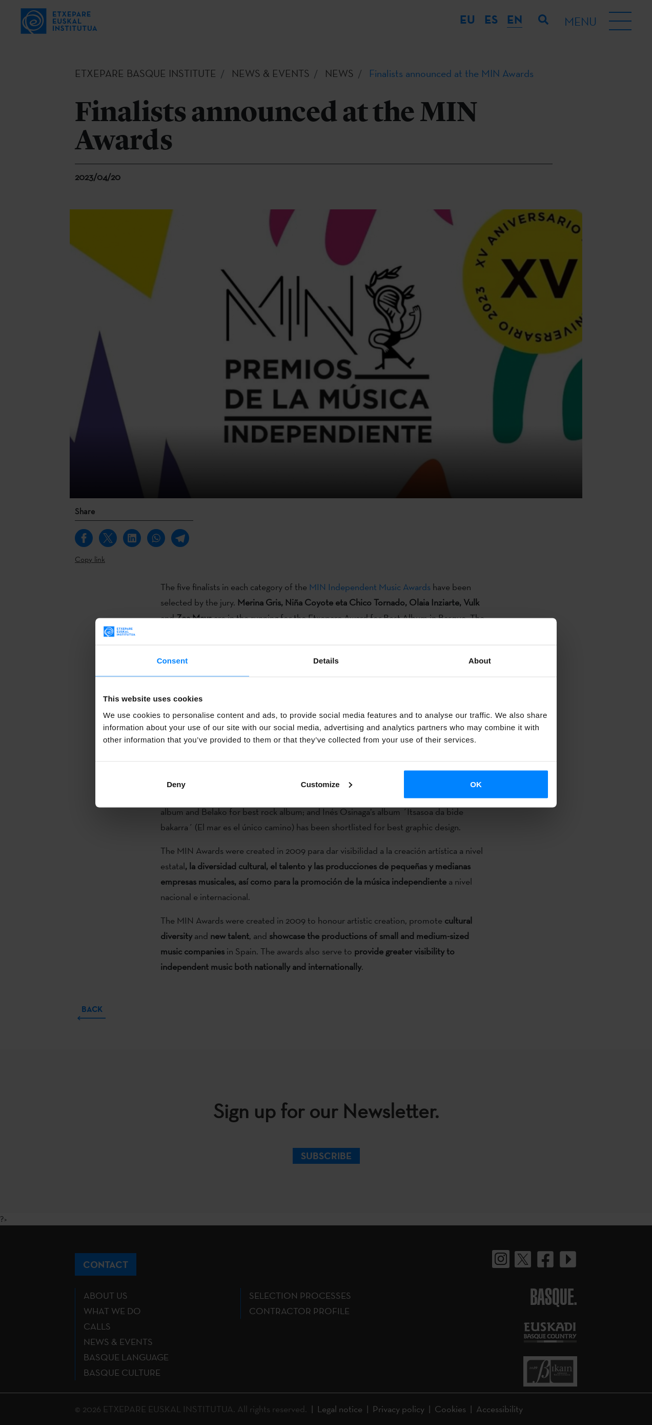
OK (476, 783)
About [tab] (479, 660)
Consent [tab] (172, 660)
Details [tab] (326, 660)
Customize (326, 783)
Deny (176, 783)
